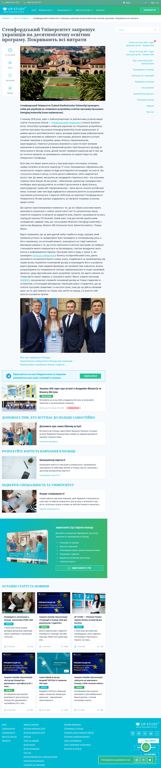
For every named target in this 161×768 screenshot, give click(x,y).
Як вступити (29, 744)
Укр (152, 3)
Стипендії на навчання (34, 765)
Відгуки (27, 736)
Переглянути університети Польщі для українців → (47, 361)
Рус (157, 3)
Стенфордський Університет (66, 122)
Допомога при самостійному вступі (60, 426)
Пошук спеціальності (52, 493)
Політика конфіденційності (77, 736)
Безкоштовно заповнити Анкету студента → (43, 364)
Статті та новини (21, 18)
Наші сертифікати (73, 740)
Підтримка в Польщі (73, 728)
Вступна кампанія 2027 (34, 732)
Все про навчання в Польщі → (36, 357)
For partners (150, 754)
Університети (8, 728)
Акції (4, 724)
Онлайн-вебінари (72, 724)
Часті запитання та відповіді (77, 744)
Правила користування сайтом (79, 732)
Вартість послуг (9, 736)
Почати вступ (150, 10)
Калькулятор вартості (52, 460)
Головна (6, 18)
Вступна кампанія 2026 (34, 728)
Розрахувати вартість (49, 475)
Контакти (6, 740)
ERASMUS (25, 280)
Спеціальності (8, 732)
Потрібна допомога (48, 441)
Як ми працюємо (31, 748)
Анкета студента (31, 724)
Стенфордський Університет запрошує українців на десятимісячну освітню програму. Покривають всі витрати (85, 18)
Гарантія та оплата (73, 748)
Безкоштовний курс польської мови (40, 757)
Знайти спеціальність (49, 509)
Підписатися (90, 376)
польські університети (44, 255)
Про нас (27, 753)
